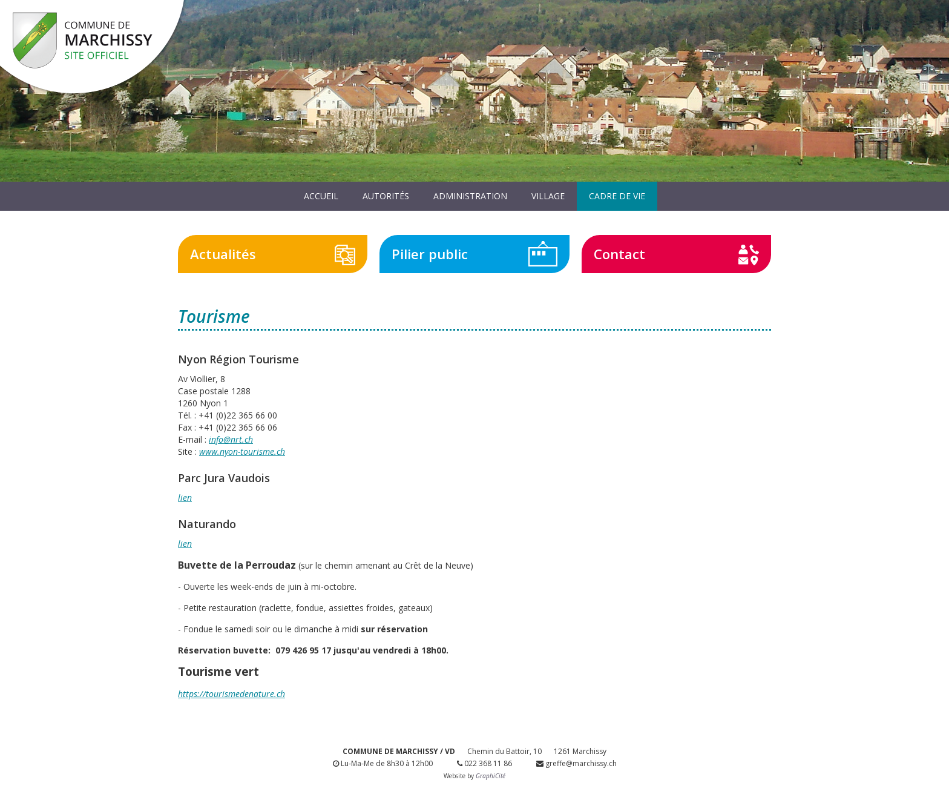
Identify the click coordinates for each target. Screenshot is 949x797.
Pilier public (430, 254)
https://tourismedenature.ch (231, 693)
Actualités (223, 254)
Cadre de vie (617, 196)
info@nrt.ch (231, 439)
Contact (619, 254)
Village (548, 196)
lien (185, 497)
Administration (470, 196)
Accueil (321, 196)
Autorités (386, 196)
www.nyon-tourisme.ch (242, 451)
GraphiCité (490, 776)
